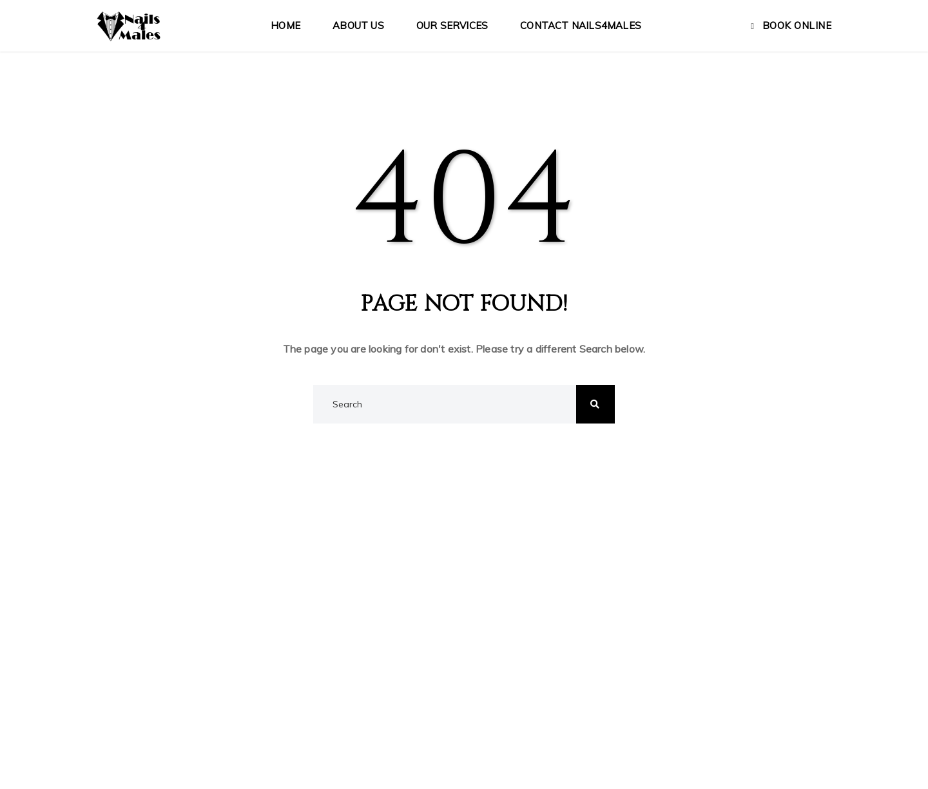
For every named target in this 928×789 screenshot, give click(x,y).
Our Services (452, 25)
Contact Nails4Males (580, 25)
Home (285, 25)
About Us (358, 25)
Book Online (797, 25)
